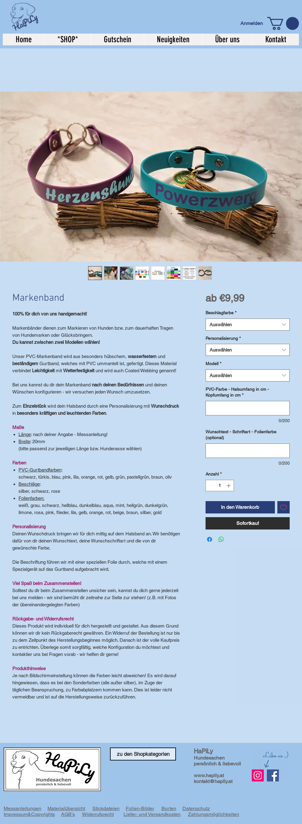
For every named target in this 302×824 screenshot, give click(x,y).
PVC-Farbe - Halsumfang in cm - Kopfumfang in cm (237, 392)
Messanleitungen (22, 808)
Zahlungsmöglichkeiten (213, 814)
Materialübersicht (66, 808)
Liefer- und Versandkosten (152, 814)
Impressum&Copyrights (29, 814)
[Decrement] (210, 485)
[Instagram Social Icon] (258, 775)
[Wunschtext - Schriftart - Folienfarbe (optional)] (247, 450)
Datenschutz (196, 808)
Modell (213, 363)
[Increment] (229, 485)
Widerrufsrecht (98, 814)
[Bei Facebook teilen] (209, 539)
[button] (283, 23)
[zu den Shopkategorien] (143, 754)
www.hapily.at (209, 775)
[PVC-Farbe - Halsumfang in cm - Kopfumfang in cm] (247, 408)
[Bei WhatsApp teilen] (221, 539)
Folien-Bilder (140, 808)
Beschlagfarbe (221, 312)
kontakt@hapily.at (213, 781)
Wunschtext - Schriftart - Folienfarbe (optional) (241, 434)
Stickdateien (106, 808)
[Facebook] (273, 775)
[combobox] (248, 325)
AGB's (68, 814)
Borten (168, 808)
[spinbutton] (219, 485)
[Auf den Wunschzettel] (283, 507)
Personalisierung (223, 338)
